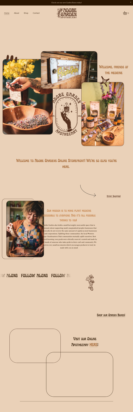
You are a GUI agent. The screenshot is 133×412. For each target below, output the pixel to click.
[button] (130, 2)
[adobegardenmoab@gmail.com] (36, 311)
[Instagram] (23, 311)
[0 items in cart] (126, 13)
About (16, 12)
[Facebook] (29, 311)
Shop (26, 12)
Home (6, 12)
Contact (36, 12)
